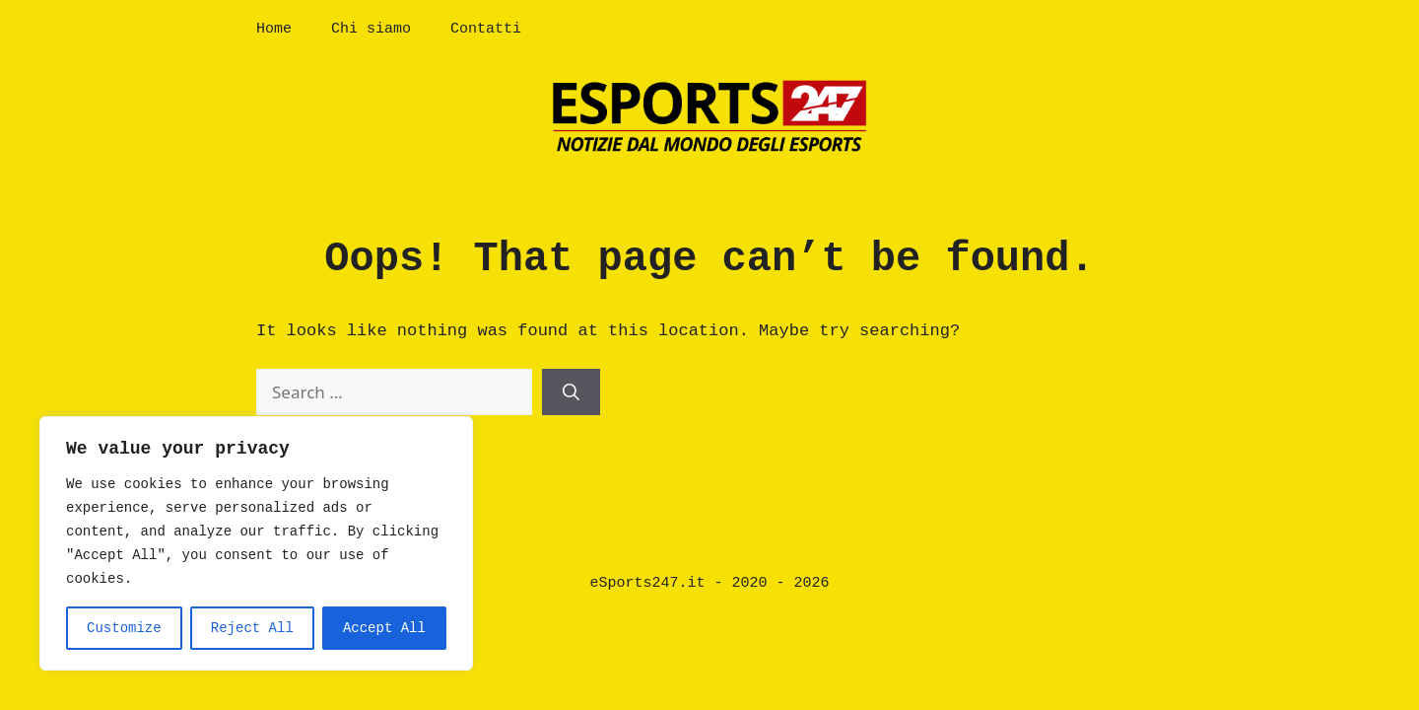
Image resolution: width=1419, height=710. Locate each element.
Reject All (252, 628)
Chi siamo (371, 29)
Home (274, 29)
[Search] (571, 392)
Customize (124, 628)
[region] (256, 543)
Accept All (384, 628)
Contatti (485, 29)
